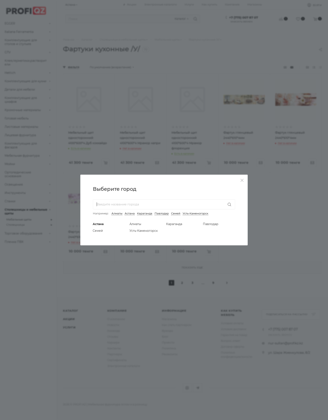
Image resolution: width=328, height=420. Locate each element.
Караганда (144, 213)
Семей (175, 213)
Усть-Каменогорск (195, 213)
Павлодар (162, 213)
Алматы (116, 213)
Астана (130, 213)
